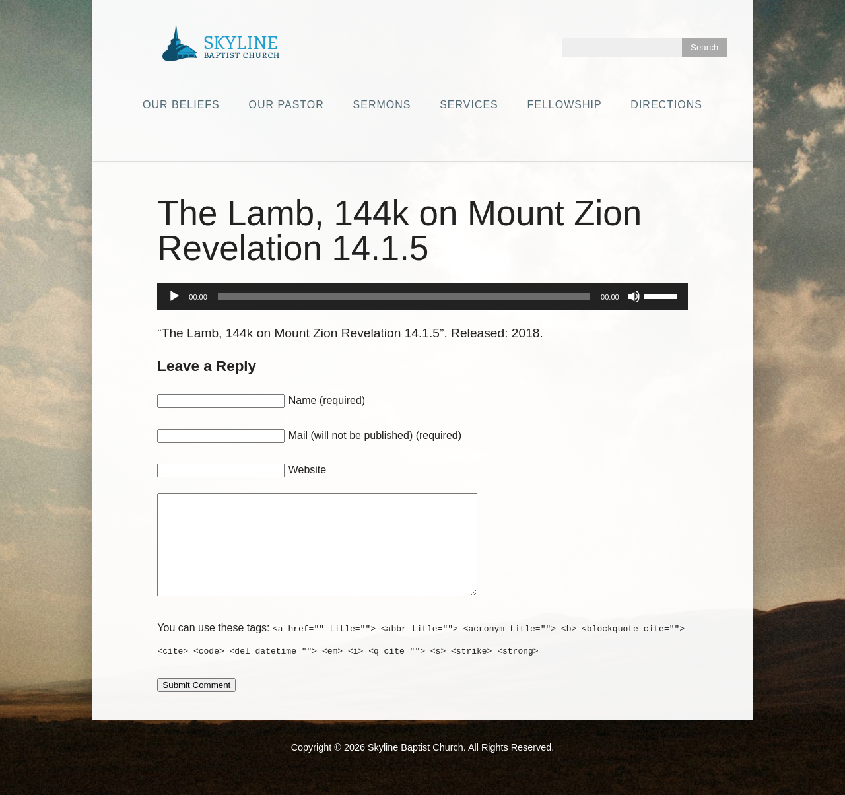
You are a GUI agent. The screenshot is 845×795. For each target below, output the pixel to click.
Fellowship (564, 104)
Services (469, 104)
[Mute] (633, 296)
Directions (666, 104)
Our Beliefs (181, 104)
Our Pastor (286, 104)
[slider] (404, 296)
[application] (422, 296)
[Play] (174, 296)
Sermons (382, 104)
